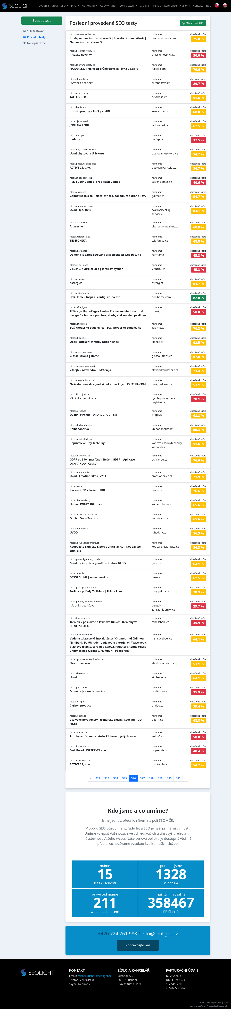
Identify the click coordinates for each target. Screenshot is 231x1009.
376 (133, 778)
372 (97, 778)
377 (142, 778)
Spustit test (42, 20)
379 (160, 778)
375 (124, 778)
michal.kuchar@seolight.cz (95, 976)
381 (178, 778)
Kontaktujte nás (138, 945)
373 (106, 778)
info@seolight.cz (159, 933)
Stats (226, 1002)
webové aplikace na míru (218, 1006)
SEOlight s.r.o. (214, 1002)
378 (151, 778)
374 (115, 778)
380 (169, 778)
